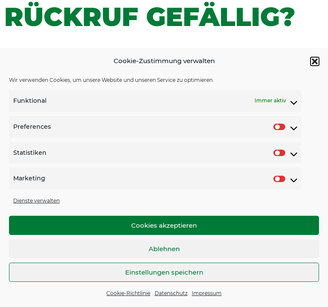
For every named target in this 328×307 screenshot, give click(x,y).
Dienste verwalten (36, 200)
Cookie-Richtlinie (128, 293)
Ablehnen (164, 249)
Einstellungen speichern (164, 272)
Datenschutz (171, 293)
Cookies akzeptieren (164, 225)
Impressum (207, 293)
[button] (314, 61)
